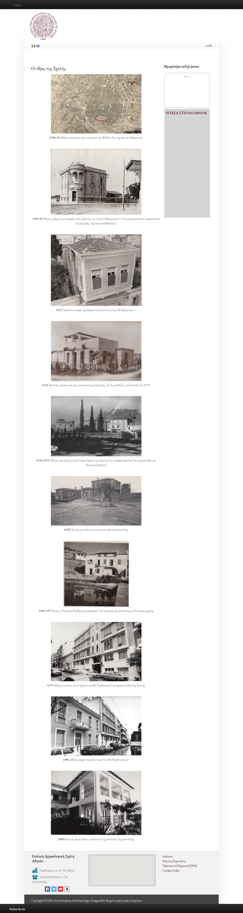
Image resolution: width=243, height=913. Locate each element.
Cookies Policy (171, 871)
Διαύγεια (168, 856)
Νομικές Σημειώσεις (174, 861)
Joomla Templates (131, 901)
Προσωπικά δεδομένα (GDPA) (180, 866)
